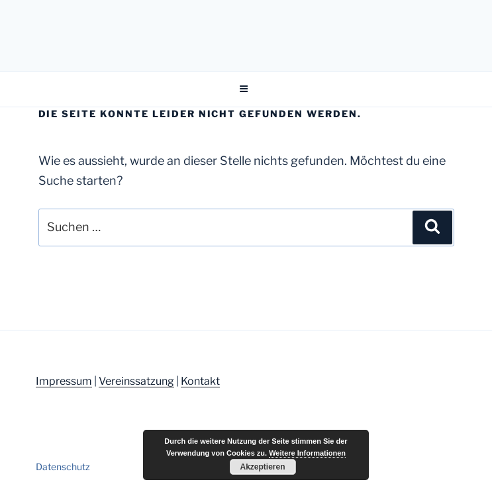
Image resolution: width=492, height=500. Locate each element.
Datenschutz (63, 466)
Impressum (64, 381)
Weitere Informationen (307, 453)
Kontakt (200, 381)
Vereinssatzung (136, 381)
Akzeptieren (262, 467)
